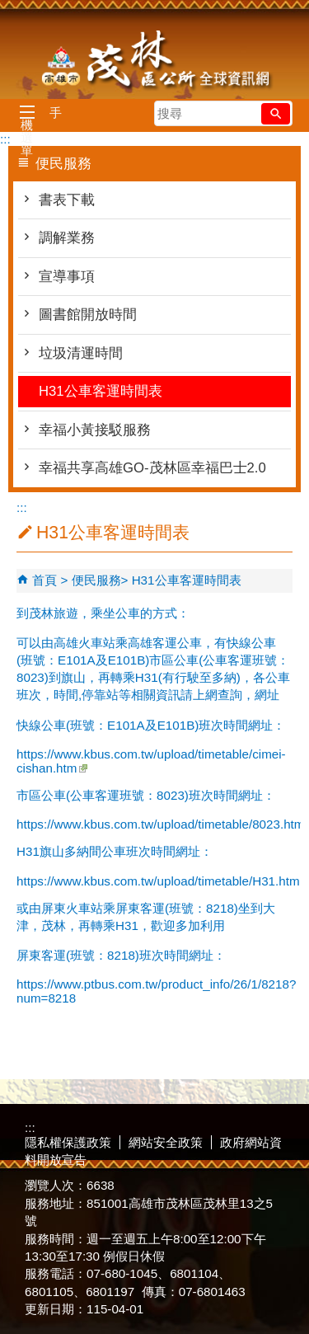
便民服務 (96, 580)
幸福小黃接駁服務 (95, 430)
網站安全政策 (166, 1142)
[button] (275, 113)
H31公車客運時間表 (100, 391)
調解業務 (67, 238)
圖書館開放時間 (88, 314)
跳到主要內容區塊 (8, 8)
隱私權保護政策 (68, 1142)
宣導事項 (67, 276)
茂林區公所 (155, 62)
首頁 (44, 580)
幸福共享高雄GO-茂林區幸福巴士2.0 (152, 468)
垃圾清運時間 (81, 353)
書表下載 (67, 200)
